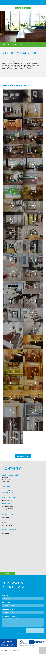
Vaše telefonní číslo (7, 609)
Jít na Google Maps (7, 573)
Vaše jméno (5, 595)
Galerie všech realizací (23, 456)
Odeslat (35, 630)
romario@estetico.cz (7, 503)
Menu (40, 2)
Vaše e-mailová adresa (8, 602)
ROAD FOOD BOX (9, 530)
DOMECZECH (8, 514)
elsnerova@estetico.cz (8, 492)
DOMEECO (6, 522)
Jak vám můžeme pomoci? (9, 616)
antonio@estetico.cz (7, 510)
